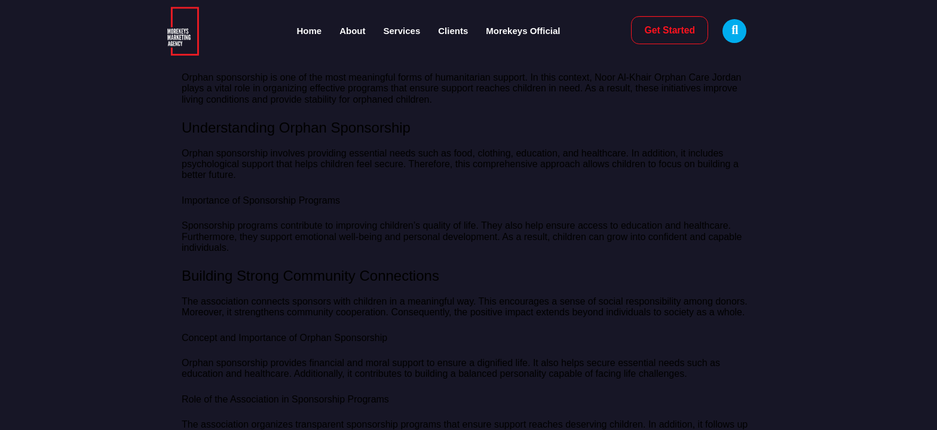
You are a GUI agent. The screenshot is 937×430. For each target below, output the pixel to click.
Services (402, 31)
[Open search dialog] (734, 31)
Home (309, 31)
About (352, 31)
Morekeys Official (523, 31)
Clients (453, 31)
